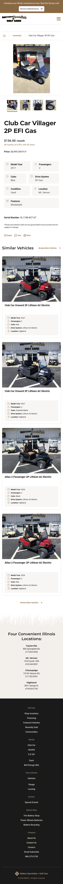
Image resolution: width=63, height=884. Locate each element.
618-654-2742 (31, 689)
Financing (31, 718)
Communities (31, 732)
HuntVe (31, 750)
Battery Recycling (31, 825)
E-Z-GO (31, 754)
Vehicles (31, 778)
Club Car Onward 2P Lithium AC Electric (27, 305)
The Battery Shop (31, 815)
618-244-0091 (31, 664)
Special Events (31, 802)
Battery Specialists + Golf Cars (34, 873)
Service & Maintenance (31, 8)
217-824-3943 (31, 652)
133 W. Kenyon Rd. (31, 673)
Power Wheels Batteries (32, 820)
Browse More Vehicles (50, 248)
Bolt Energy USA (31, 765)
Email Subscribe (31, 852)
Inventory (17, 35)
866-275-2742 (31, 856)
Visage (31, 784)
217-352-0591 (31, 676)
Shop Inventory (31, 713)
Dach (31, 760)
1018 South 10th (31, 661)
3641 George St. (31, 685)
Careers (31, 847)
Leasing (31, 789)
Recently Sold (31, 727)
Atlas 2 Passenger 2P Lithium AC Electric (28, 476)
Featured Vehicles (31, 722)
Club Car (31, 745)
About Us (31, 838)
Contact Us (31, 842)
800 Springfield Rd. (31, 649)
